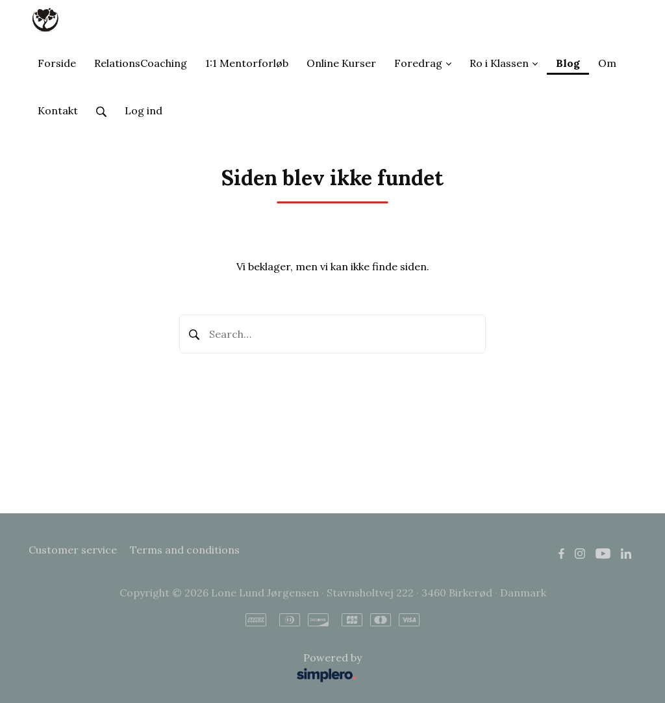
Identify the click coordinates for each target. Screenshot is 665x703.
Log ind (143, 110)
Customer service (73, 549)
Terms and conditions (185, 549)
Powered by (198, 668)
